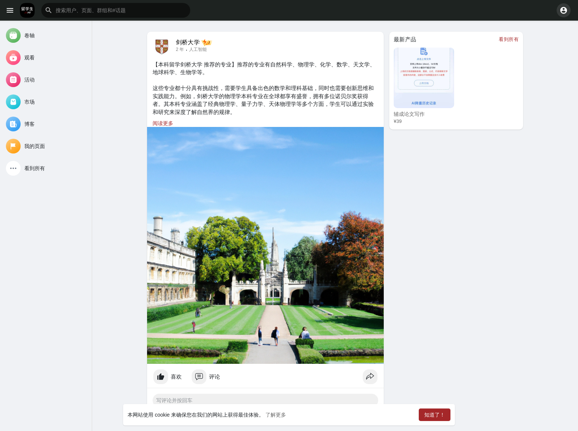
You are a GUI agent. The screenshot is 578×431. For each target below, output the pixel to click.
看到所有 (509, 39)
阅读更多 (163, 123)
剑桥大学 (188, 42)
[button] (115, 10)
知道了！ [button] (434, 415)
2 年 (180, 49)
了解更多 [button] (275, 415)
